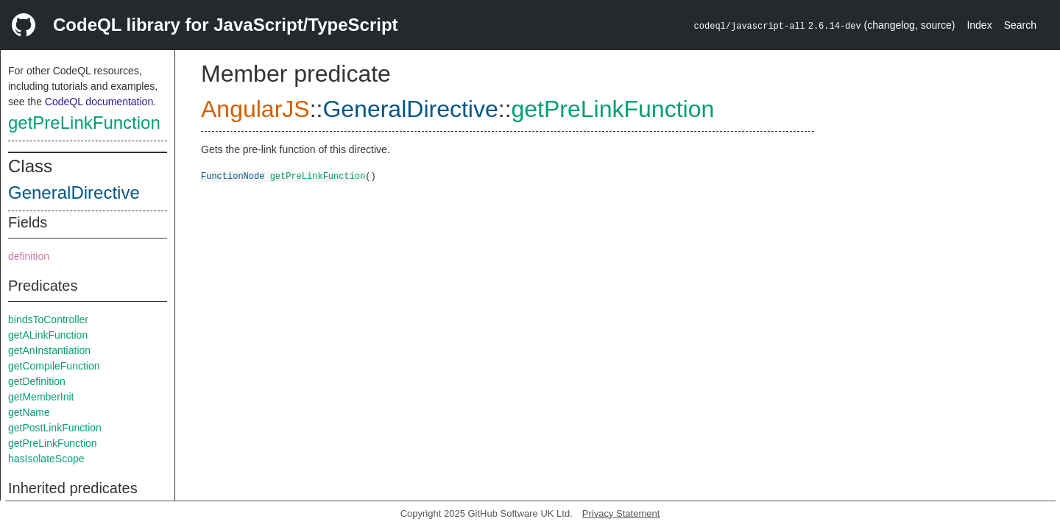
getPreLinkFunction (84, 122)
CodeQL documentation (99, 101)
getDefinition (37, 381)
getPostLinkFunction (55, 428)
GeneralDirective (74, 192)
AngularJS (255, 109)
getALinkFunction (48, 335)
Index (979, 25)
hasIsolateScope (46, 458)
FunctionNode (232, 175)
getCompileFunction (54, 366)
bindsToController (48, 319)
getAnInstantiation (49, 350)
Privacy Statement (621, 513)
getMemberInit (41, 397)
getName (29, 412)
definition (28, 256)
